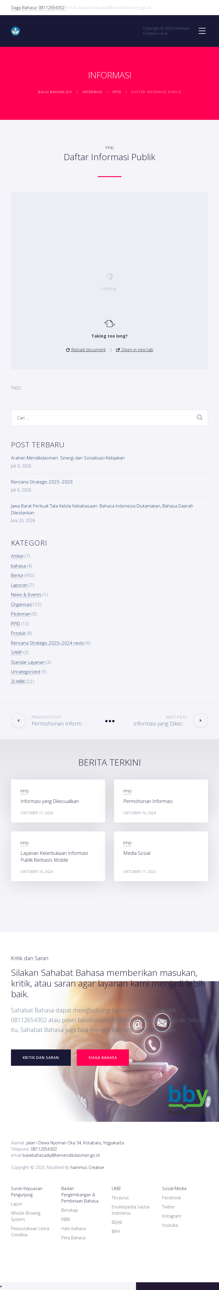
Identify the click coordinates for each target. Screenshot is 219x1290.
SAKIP (16, 652)
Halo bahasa (73, 1228)
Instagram (171, 1216)
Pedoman (21, 614)
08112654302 (44, 1149)
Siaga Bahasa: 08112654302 (38, 7)
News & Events (26, 594)
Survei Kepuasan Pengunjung (26, 1191)
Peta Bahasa (73, 1237)
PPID (109, 147)
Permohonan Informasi (147, 801)
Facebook (171, 1197)
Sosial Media (174, 1188)
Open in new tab (134, 349)
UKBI (116, 1188)
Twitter (168, 1207)
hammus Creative (87, 1167)
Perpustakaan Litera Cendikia (30, 1231)
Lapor (16, 1204)
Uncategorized (25, 672)
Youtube (170, 1225)
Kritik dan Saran (41, 1057)
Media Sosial (136, 853)
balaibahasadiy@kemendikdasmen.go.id (61, 1155)
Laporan (19, 585)
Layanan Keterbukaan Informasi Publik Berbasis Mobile (54, 856)
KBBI (65, 1219)
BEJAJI (117, 1222)
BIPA (116, 1231)
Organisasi (21, 604)
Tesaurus (120, 1197)
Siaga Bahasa (103, 1057)
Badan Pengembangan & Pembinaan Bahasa (79, 1195)
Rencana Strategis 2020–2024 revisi (47, 643)
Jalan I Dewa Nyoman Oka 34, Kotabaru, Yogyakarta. (75, 1143)
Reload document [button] (86, 349)
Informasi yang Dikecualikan (49, 801)
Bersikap (69, 1210)
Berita (17, 575)
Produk (18, 633)
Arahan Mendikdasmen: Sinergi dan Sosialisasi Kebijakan (68, 458)
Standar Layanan (28, 662)
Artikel (17, 556)
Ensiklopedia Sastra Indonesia (130, 1210)
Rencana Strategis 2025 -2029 (42, 482)
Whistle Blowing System (25, 1216)
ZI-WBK (18, 681)
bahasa (18, 566)
